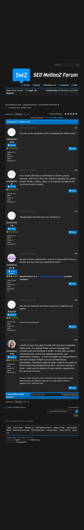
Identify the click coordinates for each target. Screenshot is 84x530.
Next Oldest (13, 394)
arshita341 (12, 181)
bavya (11, 311)
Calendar (63, 85)
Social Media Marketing (47, 105)
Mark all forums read (21, 430)
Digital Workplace (30, 105)
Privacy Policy (51, 430)
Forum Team (18, 428)
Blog (9, 428)
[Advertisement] (29, 30)
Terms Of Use (64, 430)
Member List (49, 85)
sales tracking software (29, 322)
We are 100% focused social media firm (36, 378)
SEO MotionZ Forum (13, 105)
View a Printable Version (16, 407)
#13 (75, 211)
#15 (75, 300)
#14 (75, 253)
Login (29, 90)
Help (74, 85)
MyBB (17, 440)
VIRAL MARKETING (34, 383)
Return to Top (59, 428)
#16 (75, 340)
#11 (75, 128)
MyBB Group (35, 440)
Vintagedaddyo (21, 442)
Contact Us (29, 428)
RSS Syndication (38, 430)
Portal (25, 85)
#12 (75, 170)
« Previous (18, 114)
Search (36, 85)
